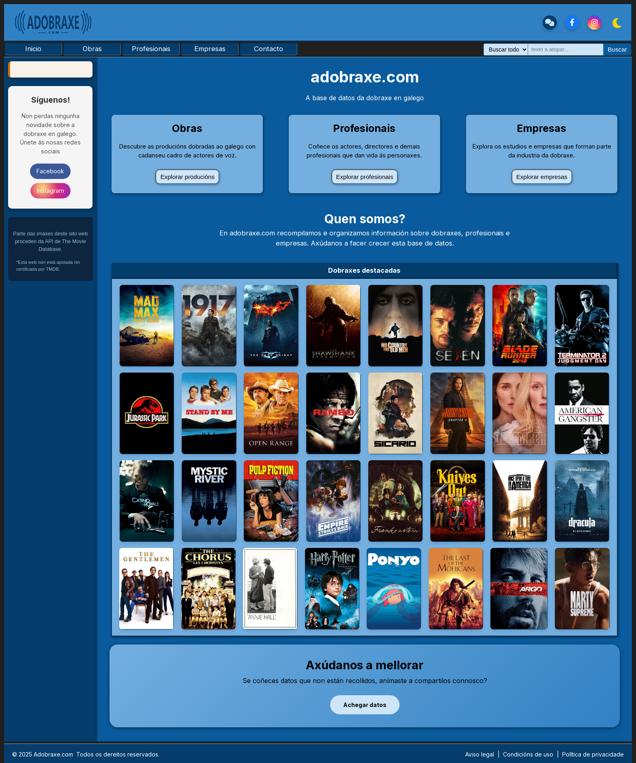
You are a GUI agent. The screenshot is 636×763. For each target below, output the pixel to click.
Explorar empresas (541, 176)
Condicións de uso (528, 754)
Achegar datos (365, 704)
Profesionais (151, 49)
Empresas (210, 49)
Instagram (50, 190)
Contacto (268, 49)
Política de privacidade (593, 754)
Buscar (617, 49)
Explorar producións (187, 176)
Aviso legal (479, 754)
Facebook (50, 171)
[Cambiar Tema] (616, 22)
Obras (92, 49)
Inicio (33, 49)
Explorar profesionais (364, 176)
